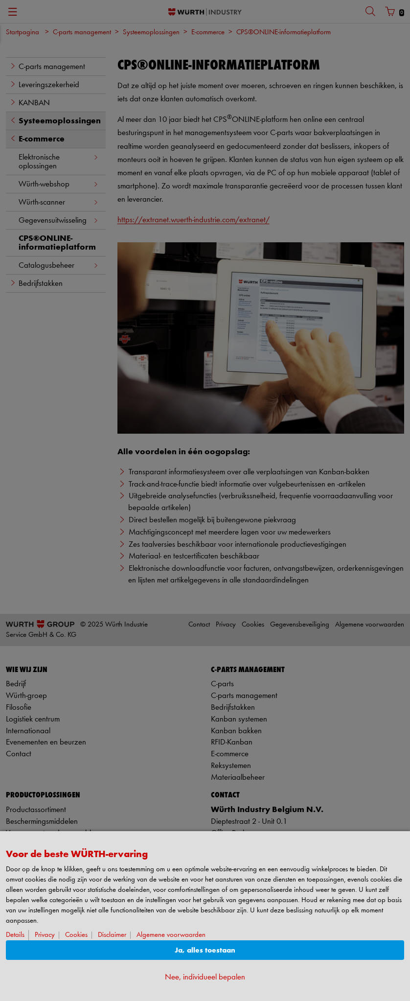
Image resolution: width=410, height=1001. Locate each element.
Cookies (76, 935)
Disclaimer (112, 935)
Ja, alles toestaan (205, 950)
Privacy (45, 935)
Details (15, 935)
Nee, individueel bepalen (205, 977)
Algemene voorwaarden (171, 935)
